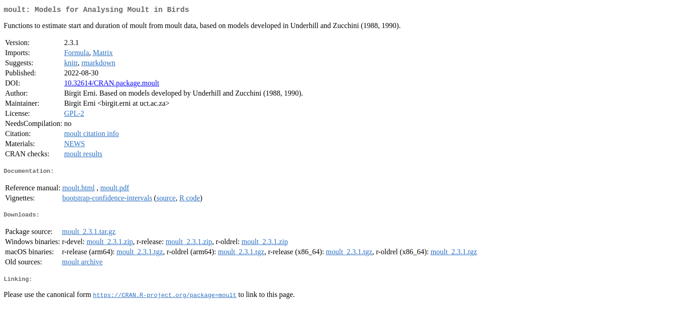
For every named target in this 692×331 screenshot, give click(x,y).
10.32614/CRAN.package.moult (111, 85)
